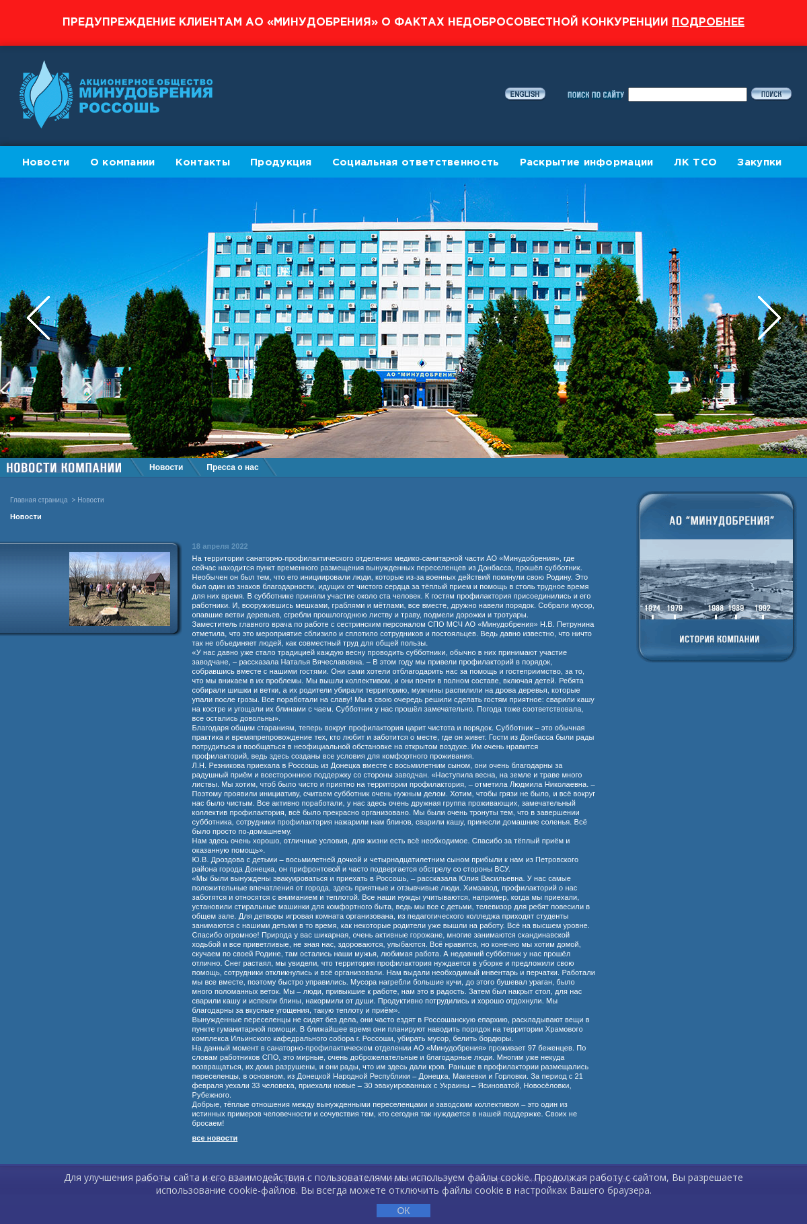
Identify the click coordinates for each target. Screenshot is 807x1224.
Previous (39, 318)
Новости (46, 162)
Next (769, 318)
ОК (403, 1210)
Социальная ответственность (416, 162)
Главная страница (39, 500)
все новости (215, 1138)
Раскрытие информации (587, 162)
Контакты (203, 162)
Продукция (281, 162)
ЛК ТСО (696, 162)
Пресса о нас (232, 467)
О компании (122, 162)
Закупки (759, 162)
